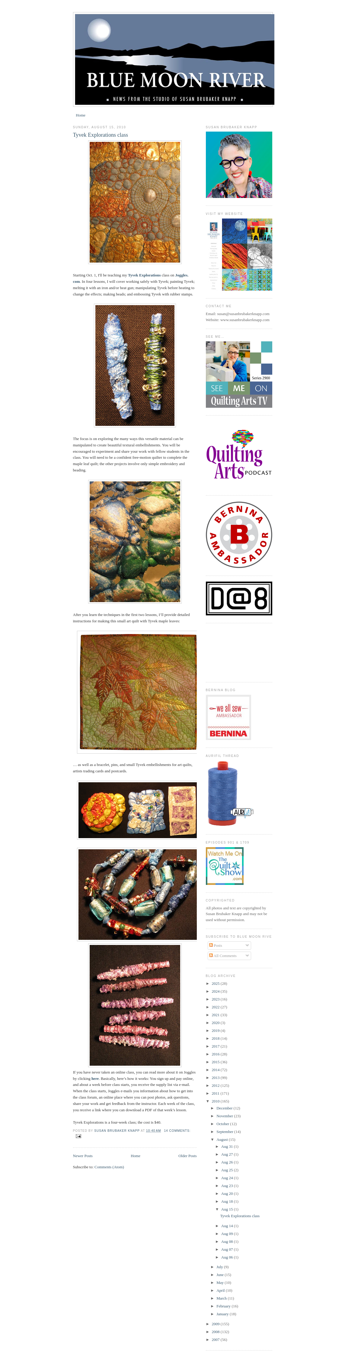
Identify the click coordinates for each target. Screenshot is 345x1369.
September (225, 1131)
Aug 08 (227, 1241)
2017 (216, 1046)
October (223, 1124)
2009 (216, 1324)
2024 (216, 991)
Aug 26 (227, 1162)
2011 (216, 1093)
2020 (216, 1022)
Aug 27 (227, 1154)
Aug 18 (227, 1201)
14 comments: (177, 1130)
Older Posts (187, 1156)
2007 (216, 1339)
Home (80, 115)
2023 (216, 999)
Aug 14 (227, 1226)
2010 (216, 1101)
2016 (216, 1054)
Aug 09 (227, 1233)
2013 (216, 1077)
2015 (216, 1062)
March (222, 1298)
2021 (216, 1015)
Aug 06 (227, 1257)
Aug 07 (227, 1249)
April (221, 1290)
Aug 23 (227, 1185)
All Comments (223, 955)
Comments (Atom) (109, 1167)
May (220, 1282)
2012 (216, 1085)
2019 (216, 1030)
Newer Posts (83, 1156)
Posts (215, 945)
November (225, 1116)
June (220, 1274)
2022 (216, 1007)
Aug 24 (227, 1178)
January (223, 1314)
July (220, 1267)
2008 (216, 1331)
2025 (216, 983)
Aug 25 (227, 1170)
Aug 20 (227, 1193)
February (224, 1306)
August (222, 1139)
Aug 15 (227, 1209)
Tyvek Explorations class (100, 135)
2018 (216, 1038)
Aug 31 (227, 1146)
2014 (216, 1069)
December (225, 1108)
